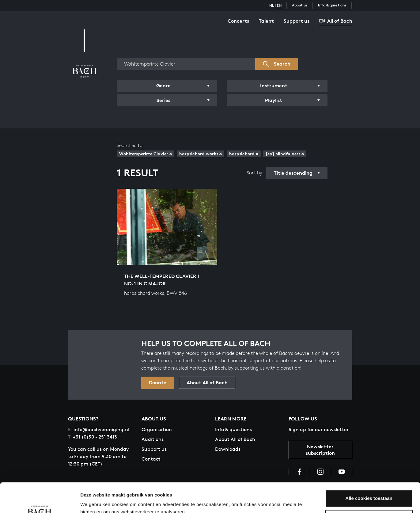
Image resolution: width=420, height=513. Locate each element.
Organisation (157, 429)
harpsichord (243, 153)
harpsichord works (200, 153)
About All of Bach (207, 382)
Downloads (227, 449)
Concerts (238, 21)
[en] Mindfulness (285, 153)
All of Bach (335, 21)
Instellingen (93, 501)
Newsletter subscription (320, 449)
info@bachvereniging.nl (98, 429)
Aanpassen (369, 490)
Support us (296, 21)
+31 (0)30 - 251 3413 (92, 437)
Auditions (153, 439)
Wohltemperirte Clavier (145, 153)
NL (271, 5)
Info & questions (332, 5)
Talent (266, 21)
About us (300, 5)
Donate (157, 382)
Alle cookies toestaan (368, 470)
